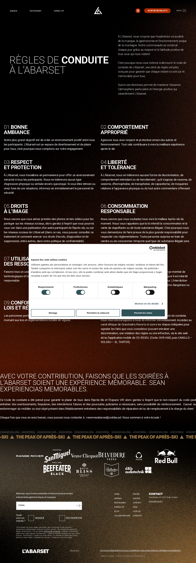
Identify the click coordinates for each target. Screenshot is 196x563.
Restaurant (35, 11)
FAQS (135, 507)
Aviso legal (140, 550)
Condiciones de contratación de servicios (162, 550)
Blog (116, 511)
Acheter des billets (157, 11)
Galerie (136, 498)
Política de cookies (127, 550)
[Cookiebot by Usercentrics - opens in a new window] (151, 248)
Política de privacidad (109, 550)
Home (117, 494)
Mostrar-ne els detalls (147, 303)
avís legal (68, 537)
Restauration (74, 518)
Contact (137, 503)
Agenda (13, 11)
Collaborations (122, 516)
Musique (39, 518)
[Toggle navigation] (181, 10)
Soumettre (78, 506)
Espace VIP (59, 11)
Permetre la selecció (98, 313)
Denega (53, 313)
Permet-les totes (143, 313)
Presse (136, 494)
